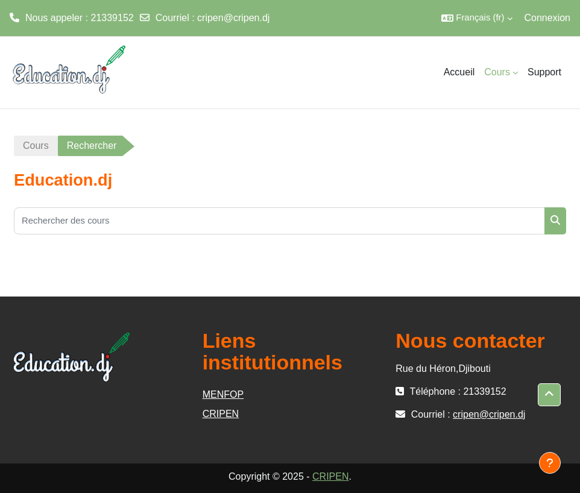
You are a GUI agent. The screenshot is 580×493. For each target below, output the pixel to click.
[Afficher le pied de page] (550, 463)
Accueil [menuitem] (459, 72)
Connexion (548, 18)
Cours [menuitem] (497, 72)
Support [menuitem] (544, 72)
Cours (36, 145)
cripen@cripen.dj (233, 18)
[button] (476, 18)
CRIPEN (221, 414)
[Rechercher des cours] (279, 220)
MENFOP (223, 394)
